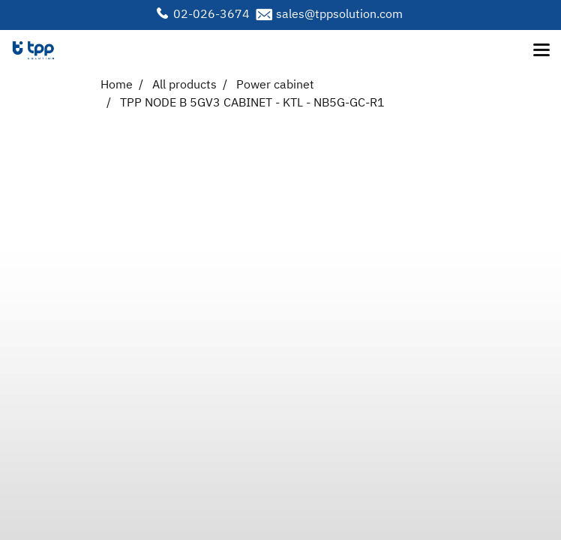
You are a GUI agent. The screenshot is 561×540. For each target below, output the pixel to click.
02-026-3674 (211, 14)
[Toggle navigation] (541, 51)
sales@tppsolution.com (339, 14)
